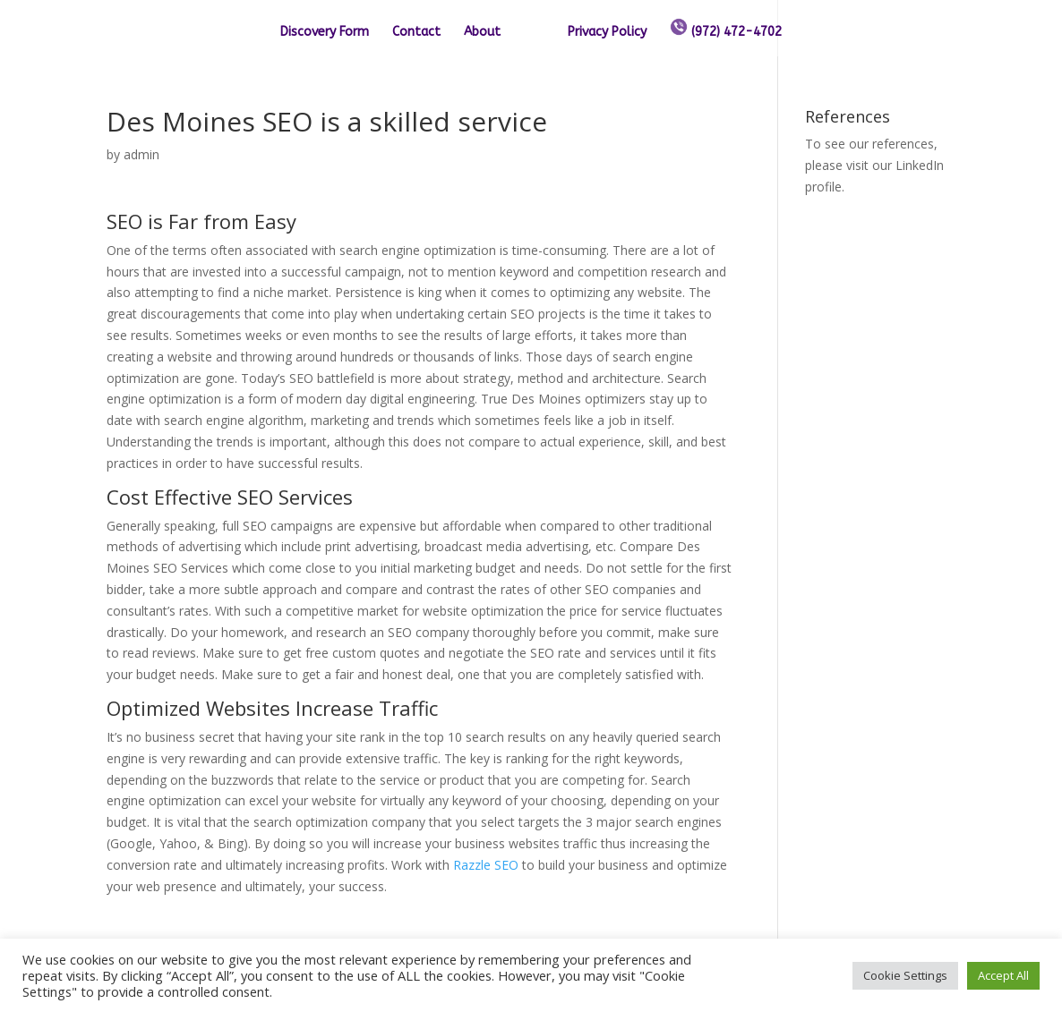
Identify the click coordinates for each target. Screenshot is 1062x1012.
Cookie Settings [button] (905, 975)
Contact (416, 32)
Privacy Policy (607, 32)
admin (141, 154)
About (482, 32)
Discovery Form (324, 32)
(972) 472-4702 (726, 28)
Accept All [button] (1003, 975)
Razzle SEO (485, 864)
